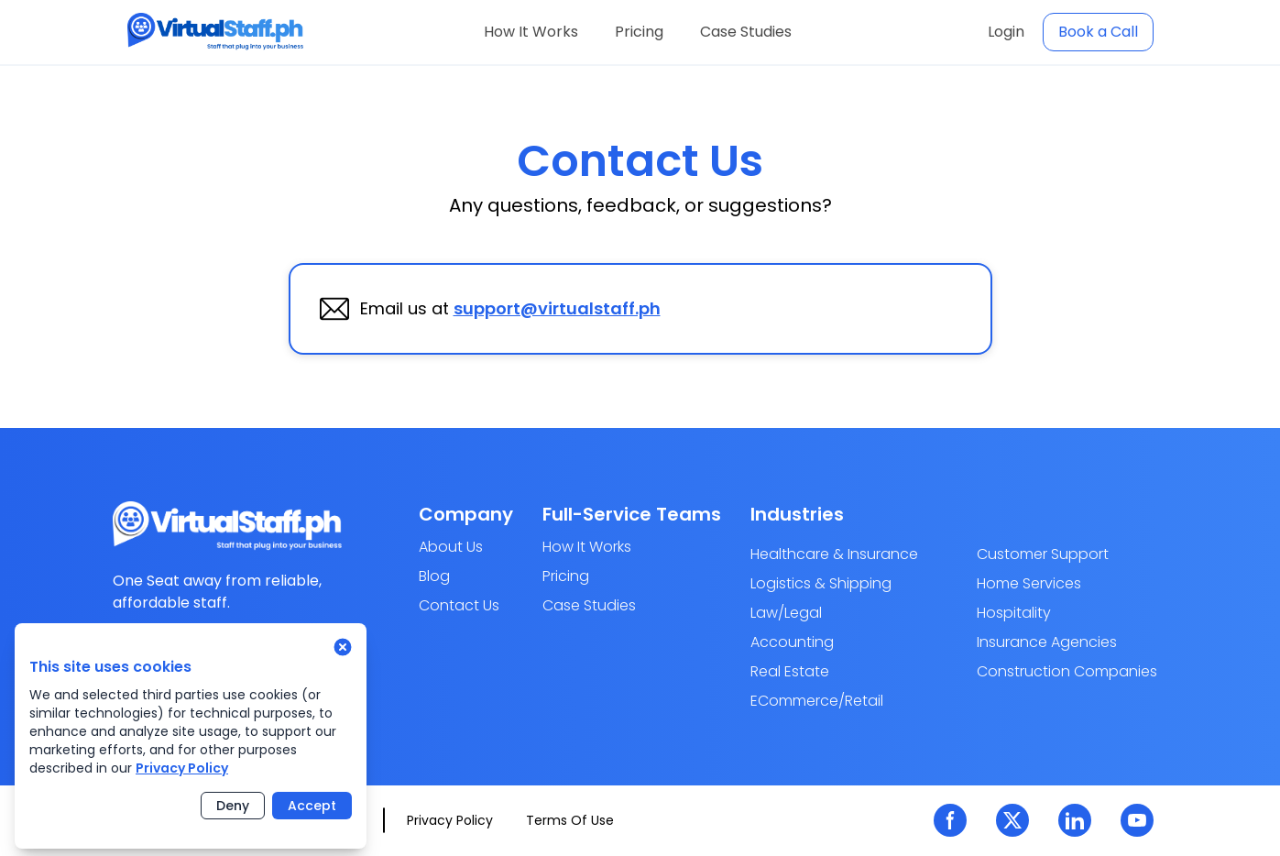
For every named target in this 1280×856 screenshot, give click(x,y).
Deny (232, 805)
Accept (312, 805)
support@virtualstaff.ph (557, 308)
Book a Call (1098, 31)
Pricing (639, 31)
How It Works (531, 31)
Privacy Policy (182, 768)
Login (1006, 31)
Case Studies (746, 31)
